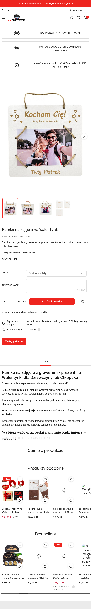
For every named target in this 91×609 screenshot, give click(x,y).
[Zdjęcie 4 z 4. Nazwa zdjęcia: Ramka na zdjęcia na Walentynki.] (63, 208)
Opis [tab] (45, 361)
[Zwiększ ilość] (18, 301)
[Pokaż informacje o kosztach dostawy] (39, 329)
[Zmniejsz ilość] (4, 301)
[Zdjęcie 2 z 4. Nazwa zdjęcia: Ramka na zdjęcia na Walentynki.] (28, 208)
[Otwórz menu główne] (4, 18)
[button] (84, 136)
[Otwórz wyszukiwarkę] (72, 18)
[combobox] (56, 273)
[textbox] (52, 273)
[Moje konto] (78, 10)
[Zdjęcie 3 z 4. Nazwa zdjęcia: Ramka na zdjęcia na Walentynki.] (45, 208)
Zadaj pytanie (14, 341)
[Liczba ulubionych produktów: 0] (78, 18)
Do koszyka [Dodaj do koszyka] (52, 301)
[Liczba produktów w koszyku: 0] (85, 18)
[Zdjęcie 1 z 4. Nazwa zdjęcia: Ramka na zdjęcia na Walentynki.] (10, 208)
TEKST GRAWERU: (11, 285)
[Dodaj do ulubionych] (83, 301)
